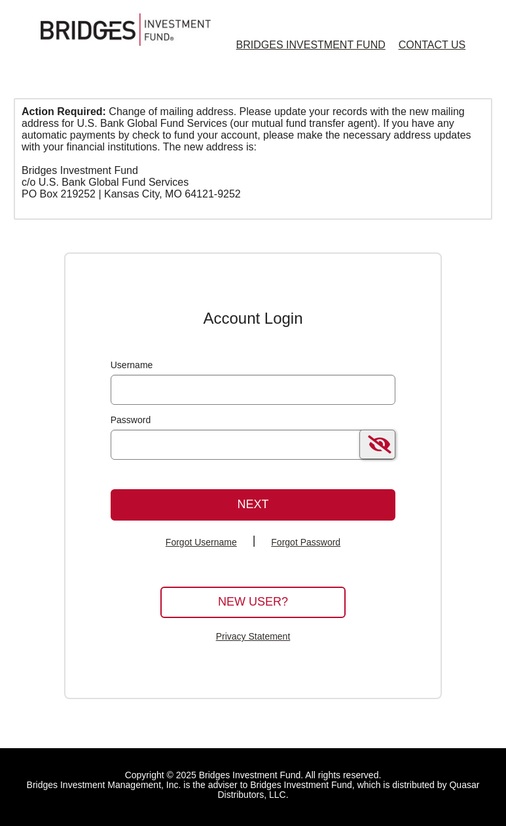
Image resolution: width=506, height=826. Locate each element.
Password (131, 420)
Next (252, 504)
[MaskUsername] (253, 390)
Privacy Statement (253, 636)
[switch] (377, 444)
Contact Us (432, 44)
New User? (253, 601)
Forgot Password (305, 542)
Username (132, 365)
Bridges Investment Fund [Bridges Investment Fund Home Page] (311, 44)
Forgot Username (201, 542)
